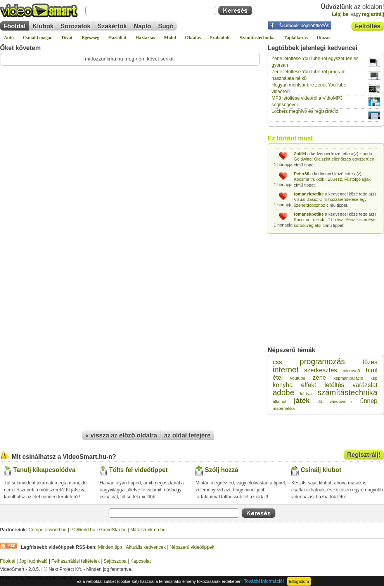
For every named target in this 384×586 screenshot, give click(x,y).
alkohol (279, 401)
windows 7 (341, 401)
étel (278, 377)
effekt (308, 385)
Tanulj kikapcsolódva (44, 470)
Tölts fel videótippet (138, 470)
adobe (283, 392)
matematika (284, 408)
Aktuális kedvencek (146, 547)
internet (286, 369)
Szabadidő (220, 37)
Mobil (170, 37)
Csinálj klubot (321, 470)
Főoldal (14, 26)
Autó (9, 37)
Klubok (43, 26)
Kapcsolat (140, 561)
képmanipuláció (348, 378)
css (277, 362)
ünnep (368, 401)
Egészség (90, 37)
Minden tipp (110, 547)
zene (319, 377)
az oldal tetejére (187, 435)
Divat (67, 37)
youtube (297, 378)
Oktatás (193, 37)
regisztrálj (373, 14)
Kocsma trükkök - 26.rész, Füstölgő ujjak (332, 178)
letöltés (334, 385)
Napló (142, 26)
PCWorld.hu (82, 529)
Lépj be (340, 14)
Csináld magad (38, 37)
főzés (370, 362)
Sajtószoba (115, 561)
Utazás (323, 37)
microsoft (351, 370)
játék (302, 400)
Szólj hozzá (221, 470)
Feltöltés (368, 26)
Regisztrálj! (364, 454)
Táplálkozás (296, 37)
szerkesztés (320, 370)
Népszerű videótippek (192, 547)
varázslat (365, 385)
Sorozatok (75, 26)
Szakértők (112, 26)
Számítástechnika (257, 37)
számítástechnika (347, 392)
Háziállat (117, 37)
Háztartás (145, 37)
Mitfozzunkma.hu (148, 529)
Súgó (166, 26)
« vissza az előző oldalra (121, 435)
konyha (283, 385)
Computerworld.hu (47, 529)
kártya (306, 393)
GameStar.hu (113, 529)
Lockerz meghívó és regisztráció (305, 111)
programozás (322, 361)
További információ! (264, 581)
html (371, 370)
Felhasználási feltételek (75, 561)
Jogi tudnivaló (33, 561)
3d (319, 401)
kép (373, 378)
